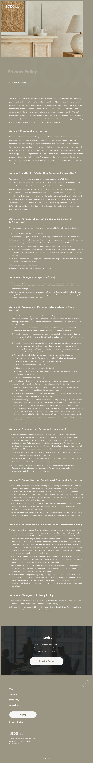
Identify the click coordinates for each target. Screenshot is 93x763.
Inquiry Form (46, 661)
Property (14, 699)
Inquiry (22, 714)
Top (9, 82)
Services (14, 694)
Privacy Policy (16, 722)
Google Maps (14, 743)
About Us (14, 705)
